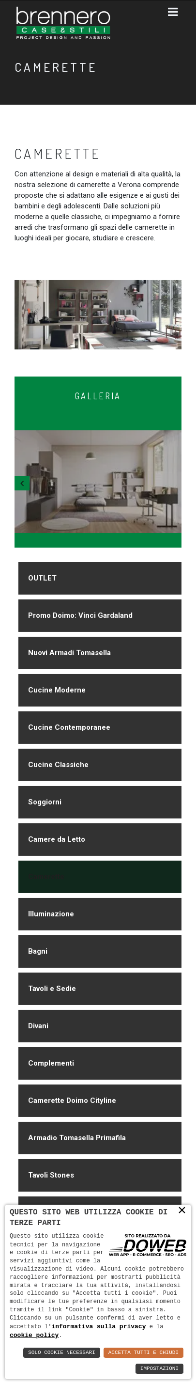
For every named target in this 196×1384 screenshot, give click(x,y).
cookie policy (34, 1335)
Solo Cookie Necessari (61, 1352)
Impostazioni (159, 1368)
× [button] (182, 1210)
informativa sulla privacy (98, 1325)
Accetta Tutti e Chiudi (143, 1352)
